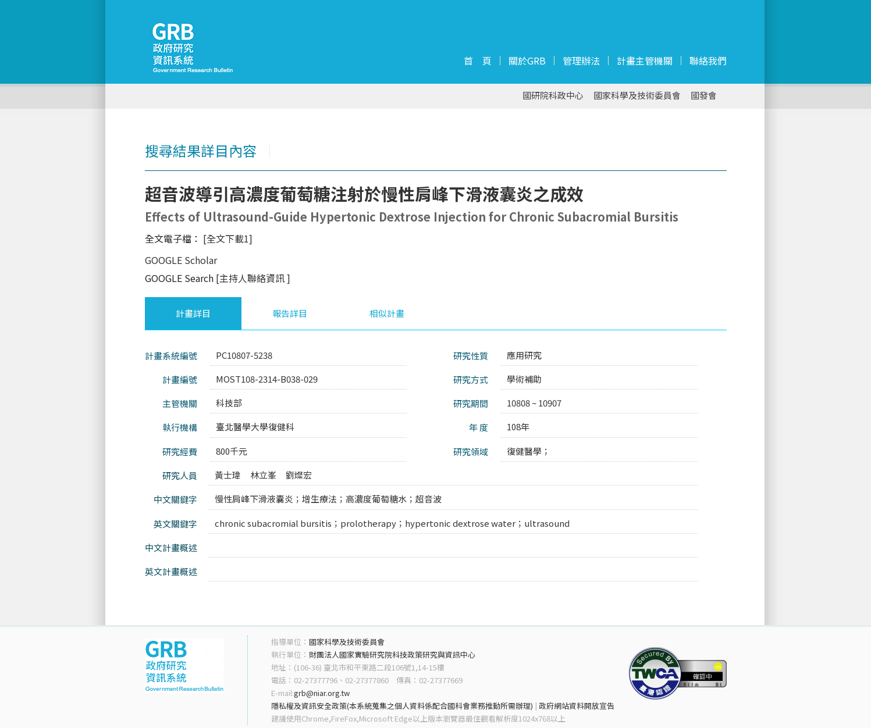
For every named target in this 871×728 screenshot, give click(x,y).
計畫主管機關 (645, 60)
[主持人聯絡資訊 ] (253, 278)
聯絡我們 (708, 60)
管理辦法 (581, 60)
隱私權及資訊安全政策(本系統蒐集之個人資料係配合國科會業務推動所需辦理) (402, 705)
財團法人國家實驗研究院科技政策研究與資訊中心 (392, 654)
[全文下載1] (228, 238)
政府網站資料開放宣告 (576, 705)
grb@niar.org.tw (322, 692)
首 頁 (478, 60)
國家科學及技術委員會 (637, 95)
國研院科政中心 (553, 95)
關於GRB (527, 60)
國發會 (704, 95)
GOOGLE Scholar (181, 260)
